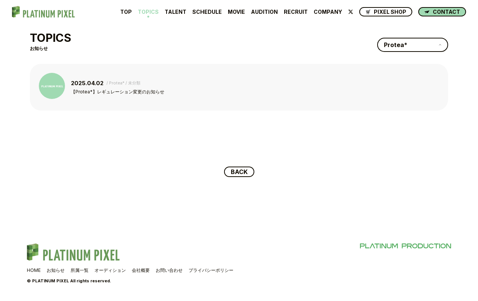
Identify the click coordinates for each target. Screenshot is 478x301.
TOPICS (148, 12)
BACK (239, 172)
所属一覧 (80, 270)
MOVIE (236, 12)
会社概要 (141, 270)
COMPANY (328, 12)
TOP (126, 12)
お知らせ (56, 270)
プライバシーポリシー (211, 270)
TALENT (175, 12)
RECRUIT (296, 12)
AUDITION (264, 12)
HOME (34, 270)
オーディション (110, 270)
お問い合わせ (169, 270)
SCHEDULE (207, 12)
